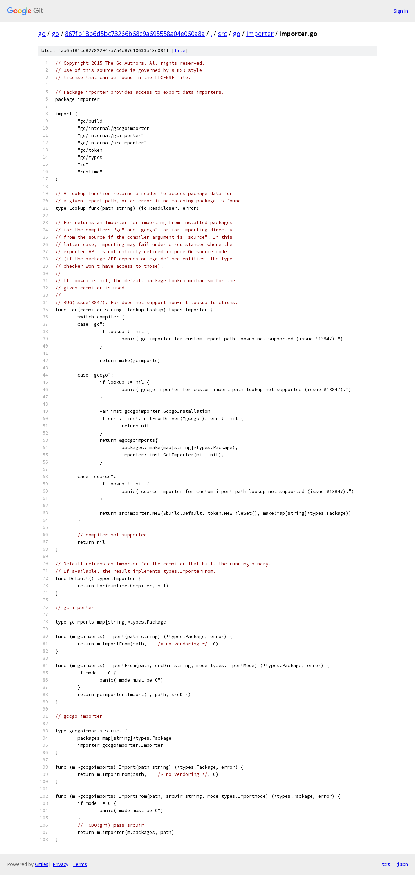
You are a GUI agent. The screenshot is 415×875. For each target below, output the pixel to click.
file (179, 51)
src (222, 33)
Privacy (60, 864)
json (402, 864)
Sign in (401, 11)
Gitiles (41, 864)
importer (260, 33)
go (42, 33)
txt (386, 864)
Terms (80, 864)
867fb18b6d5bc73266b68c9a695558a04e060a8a (135, 33)
